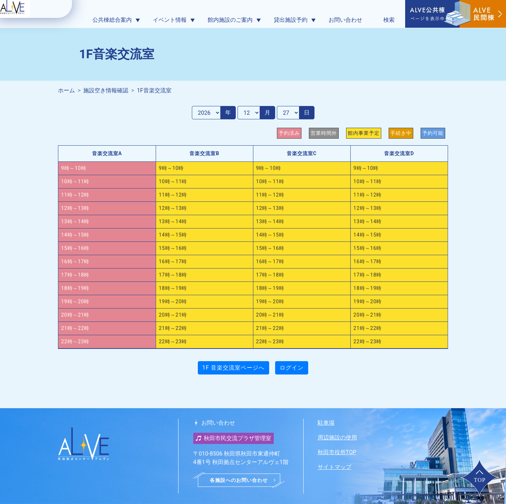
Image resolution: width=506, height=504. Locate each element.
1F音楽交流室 (154, 90)
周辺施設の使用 (337, 437)
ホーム (66, 90)
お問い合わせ (345, 19)
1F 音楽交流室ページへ (233, 367)
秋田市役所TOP (337, 452)
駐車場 (326, 422)
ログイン (292, 367)
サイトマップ (334, 467)
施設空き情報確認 (105, 90)
